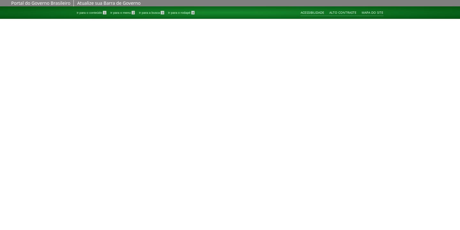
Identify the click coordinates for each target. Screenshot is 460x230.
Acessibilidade (312, 12)
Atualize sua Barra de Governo (109, 3)
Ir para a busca (152, 12)
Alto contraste (342, 12)
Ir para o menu (123, 12)
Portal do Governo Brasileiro (40, 3)
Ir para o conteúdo (92, 12)
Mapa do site (372, 12)
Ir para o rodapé (181, 12)
